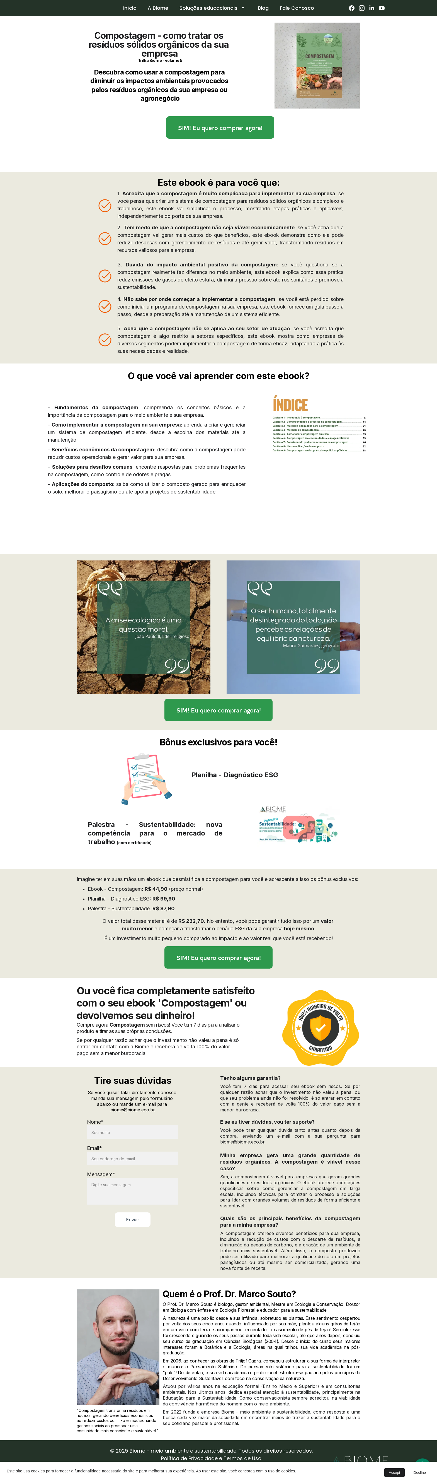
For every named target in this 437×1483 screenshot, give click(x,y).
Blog (263, 7)
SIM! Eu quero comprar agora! (220, 128)
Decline (420, 1472)
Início (130, 7)
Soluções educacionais (208, 7)
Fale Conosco (297, 7)
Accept (394, 1472)
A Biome (158, 7)
